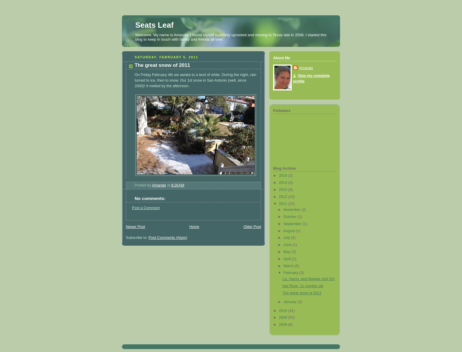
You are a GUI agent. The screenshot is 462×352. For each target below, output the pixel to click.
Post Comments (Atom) (167, 238)
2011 (283, 204)
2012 (283, 197)
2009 (283, 317)
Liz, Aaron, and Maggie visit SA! (309, 279)
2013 (283, 190)
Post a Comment (146, 208)
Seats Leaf (154, 25)
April (287, 259)
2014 (283, 183)
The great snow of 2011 (302, 293)
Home (194, 227)
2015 (283, 175)
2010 (283, 311)
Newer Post (135, 227)
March (289, 266)
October (290, 217)
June (288, 245)
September (293, 224)
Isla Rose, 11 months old (303, 286)
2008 (283, 325)
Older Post (252, 227)
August (289, 231)
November (292, 210)
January (290, 302)
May (287, 252)
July (287, 238)
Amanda (306, 68)
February (291, 273)
